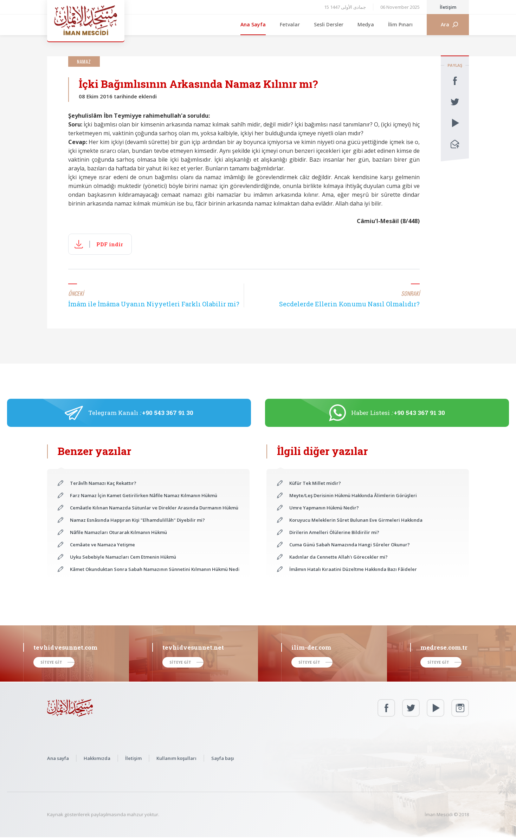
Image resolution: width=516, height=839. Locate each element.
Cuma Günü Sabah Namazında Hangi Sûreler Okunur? (349, 544)
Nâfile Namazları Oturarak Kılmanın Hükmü (118, 532)
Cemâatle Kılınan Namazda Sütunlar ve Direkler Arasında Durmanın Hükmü (154, 508)
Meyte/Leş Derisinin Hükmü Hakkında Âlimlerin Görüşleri (353, 495)
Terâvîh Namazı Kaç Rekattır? (103, 483)
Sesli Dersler (328, 24)
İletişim (448, 7)
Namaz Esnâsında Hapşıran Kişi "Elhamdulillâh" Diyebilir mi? (137, 520)
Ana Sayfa (253, 24)
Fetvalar (290, 24)
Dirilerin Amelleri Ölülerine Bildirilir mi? (334, 532)
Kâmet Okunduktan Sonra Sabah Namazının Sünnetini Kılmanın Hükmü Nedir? (154, 569)
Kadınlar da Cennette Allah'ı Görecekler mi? (338, 557)
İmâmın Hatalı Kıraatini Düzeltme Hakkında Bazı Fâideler (353, 569)
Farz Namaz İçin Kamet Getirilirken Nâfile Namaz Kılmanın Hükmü (143, 495)
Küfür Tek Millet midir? (315, 483)
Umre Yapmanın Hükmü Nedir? (324, 508)
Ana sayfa (58, 758)
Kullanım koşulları (176, 758)
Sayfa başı (222, 758)
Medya (365, 24)
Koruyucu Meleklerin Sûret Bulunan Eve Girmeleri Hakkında (356, 520)
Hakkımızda (97, 758)
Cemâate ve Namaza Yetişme (102, 544)
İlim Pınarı (400, 24)
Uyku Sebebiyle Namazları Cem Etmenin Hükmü (123, 557)
